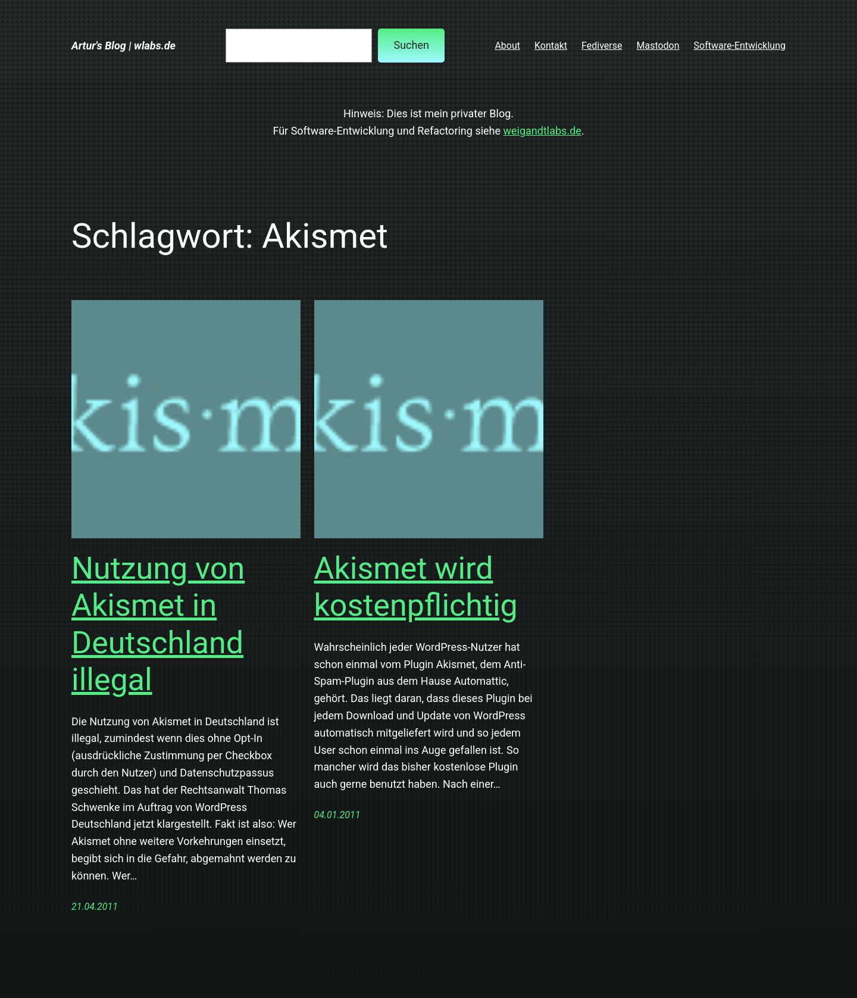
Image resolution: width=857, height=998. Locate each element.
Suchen (410, 45)
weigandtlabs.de (542, 130)
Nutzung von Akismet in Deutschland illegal (158, 624)
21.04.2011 (94, 906)
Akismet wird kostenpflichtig (416, 586)
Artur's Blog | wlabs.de (123, 45)
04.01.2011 (337, 815)
